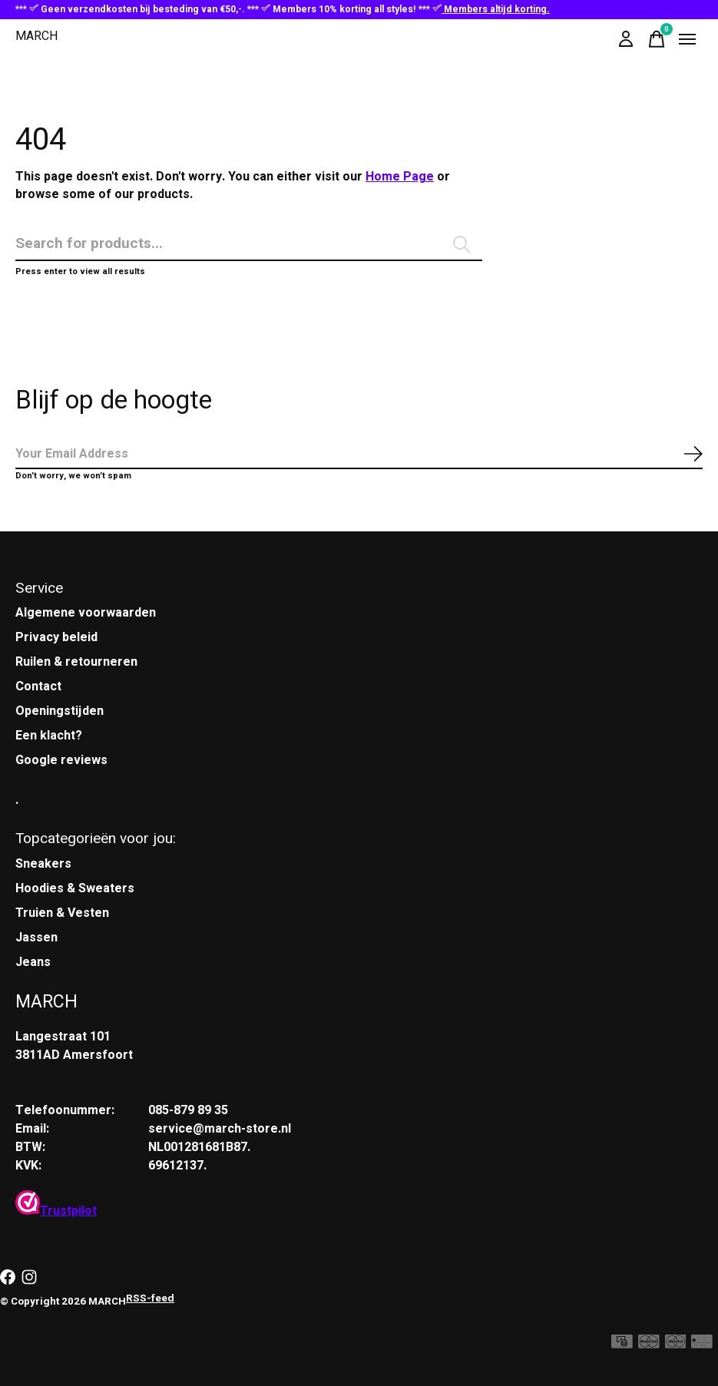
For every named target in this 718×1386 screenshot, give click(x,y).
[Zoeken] (248, 244)
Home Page (400, 176)
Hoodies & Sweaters (74, 888)
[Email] (359, 454)
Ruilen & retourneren (76, 662)
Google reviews (61, 760)
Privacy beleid (56, 637)
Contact (38, 686)
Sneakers (43, 864)
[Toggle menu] (687, 39)
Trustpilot (56, 1211)
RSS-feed (150, 1298)
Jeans (33, 962)
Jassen (36, 937)
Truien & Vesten (62, 913)
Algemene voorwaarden (85, 613)
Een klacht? (48, 735)
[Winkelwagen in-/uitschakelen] (656, 39)
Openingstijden (59, 711)
